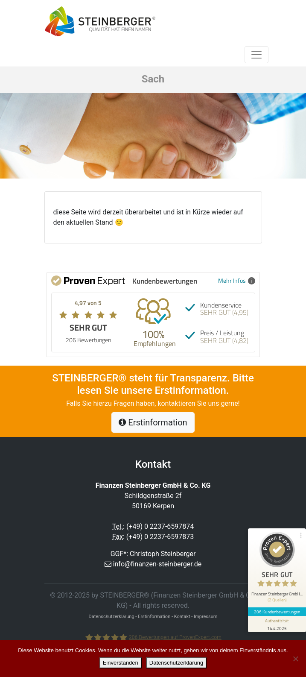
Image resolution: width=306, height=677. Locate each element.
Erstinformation (153, 422)
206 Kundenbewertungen (277, 612)
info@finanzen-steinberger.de (157, 564)
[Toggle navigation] (256, 54)
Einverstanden (120, 662)
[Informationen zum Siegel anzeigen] (277, 624)
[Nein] (295, 658)
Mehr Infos (236, 280)
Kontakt (182, 616)
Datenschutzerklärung (176, 662)
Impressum (205, 616)
